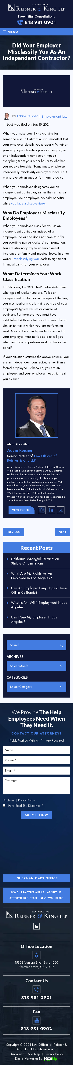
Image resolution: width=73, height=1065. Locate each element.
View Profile (21, 510)
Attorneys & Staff (23, 898)
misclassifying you (26, 259)
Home (14, 892)
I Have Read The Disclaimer (25, 806)
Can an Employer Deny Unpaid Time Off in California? (39, 590)
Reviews (46, 898)
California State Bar (42, 510)
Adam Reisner (27, 116)
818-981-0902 (36, 1029)
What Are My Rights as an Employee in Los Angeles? (31, 575)
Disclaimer (9, 800)
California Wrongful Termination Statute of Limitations (35, 561)
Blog (59, 898)
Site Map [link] (34, 1054)
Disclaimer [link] (17, 1054)
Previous (13, 532)
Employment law (54, 116)
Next (62, 532)
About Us (54, 892)
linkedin (51, 510)
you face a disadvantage (28, 203)
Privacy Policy (26, 800)
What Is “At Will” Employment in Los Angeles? (39, 604)
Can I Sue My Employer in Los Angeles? (34, 619)
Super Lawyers (60, 510)
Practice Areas (32, 892)
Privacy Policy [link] (54, 1054)
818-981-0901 (40, 22)
